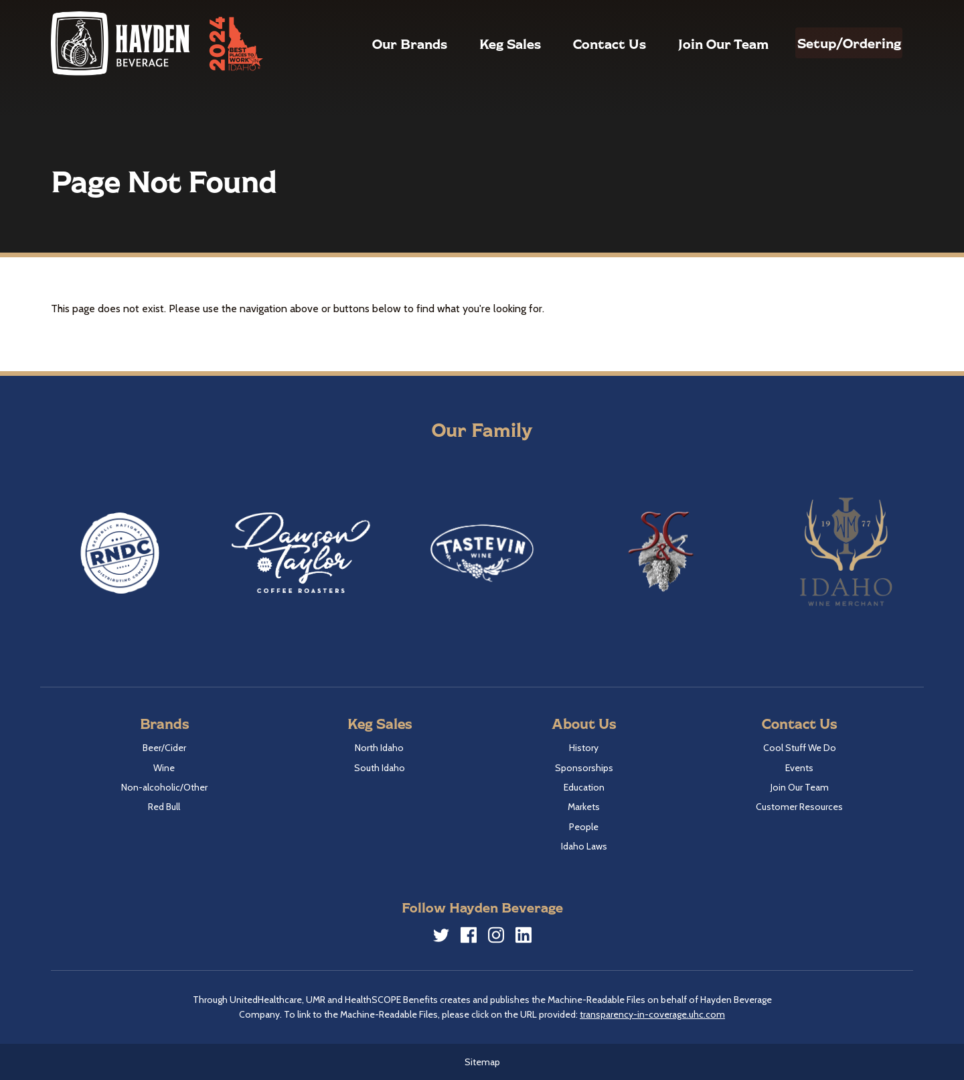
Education (584, 787)
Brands (164, 723)
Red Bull (164, 807)
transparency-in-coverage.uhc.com (652, 1014)
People (583, 827)
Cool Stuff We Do (799, 748)
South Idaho (379, 768)
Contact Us (580, 44)
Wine (164, 768)
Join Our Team (694, 44)
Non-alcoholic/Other (164, 787)
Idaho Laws (584, 846)
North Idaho (379, 748)
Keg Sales (481, 44)
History (583, 748)
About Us (584, 723)
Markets (584, 807)
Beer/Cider (164, 748)
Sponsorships (584, 768)
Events (799, 768)
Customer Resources (799, 807)
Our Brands (380, 44)
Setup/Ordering (834, 43)
